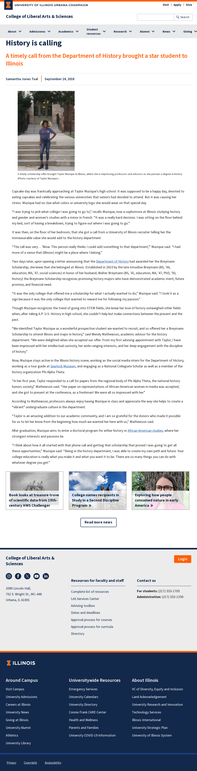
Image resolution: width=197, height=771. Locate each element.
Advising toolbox (83, 605)
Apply (177, 5)
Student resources (94, 31)
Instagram (9, 576)
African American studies (145, 430)
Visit (166, 5)
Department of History (112, 261)
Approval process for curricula (92, 626)
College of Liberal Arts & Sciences (39, 16)
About (12, 31)
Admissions (37, 31)
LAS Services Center (85, 598)
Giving (187, 31)
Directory (77, 634)
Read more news (98, 522)
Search (184, 17)
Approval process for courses (91, 619)
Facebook (18, 576)
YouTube (36, 576)
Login (182, 559)
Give (189, 5)
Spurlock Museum (63, 366)
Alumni (144, 31)
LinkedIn (46, 576)
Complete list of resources (90, 591)
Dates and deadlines (85, 613)
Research (120, 31)
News (166, 31)
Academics (65, 31)
